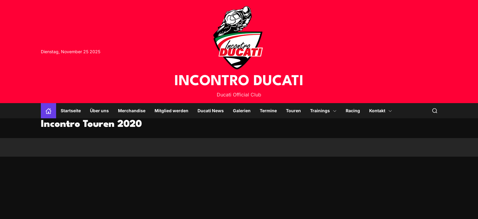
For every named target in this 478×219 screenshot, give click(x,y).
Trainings (323, 110)
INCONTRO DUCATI (239, 82)
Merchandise (131, 110)
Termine (268, 110)
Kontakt (380, 110)
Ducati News (211, 110)
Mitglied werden (171, 110)
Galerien (242, 110)
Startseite (71, 110)
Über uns (99, 110)
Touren (293, 110)
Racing (353, 110)
